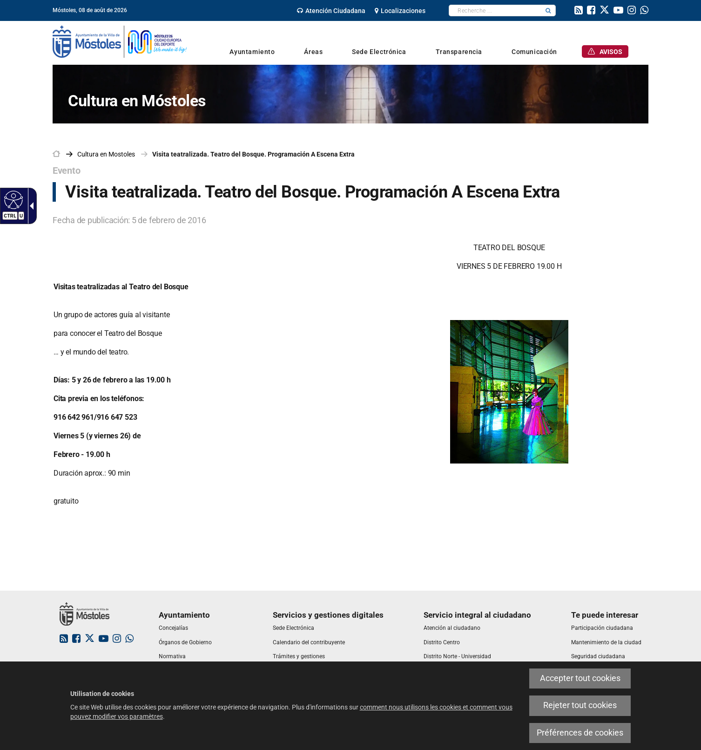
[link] (331, 10)
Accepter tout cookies (580, 678)
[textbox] (495, 10)
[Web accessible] (12, 199)
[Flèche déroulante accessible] (30, 206)
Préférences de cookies (580, 732)
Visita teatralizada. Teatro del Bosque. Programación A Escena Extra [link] (253, 154)
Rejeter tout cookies (580, 705)
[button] (548, 10)
